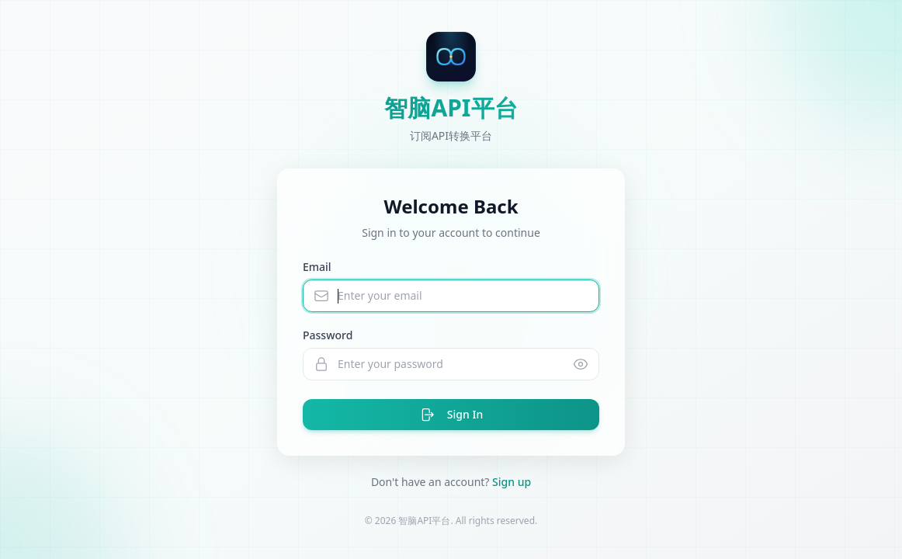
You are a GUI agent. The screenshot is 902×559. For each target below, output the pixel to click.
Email (317, 266)
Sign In (451, 414)
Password (327, 335)
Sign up (511, 481)
